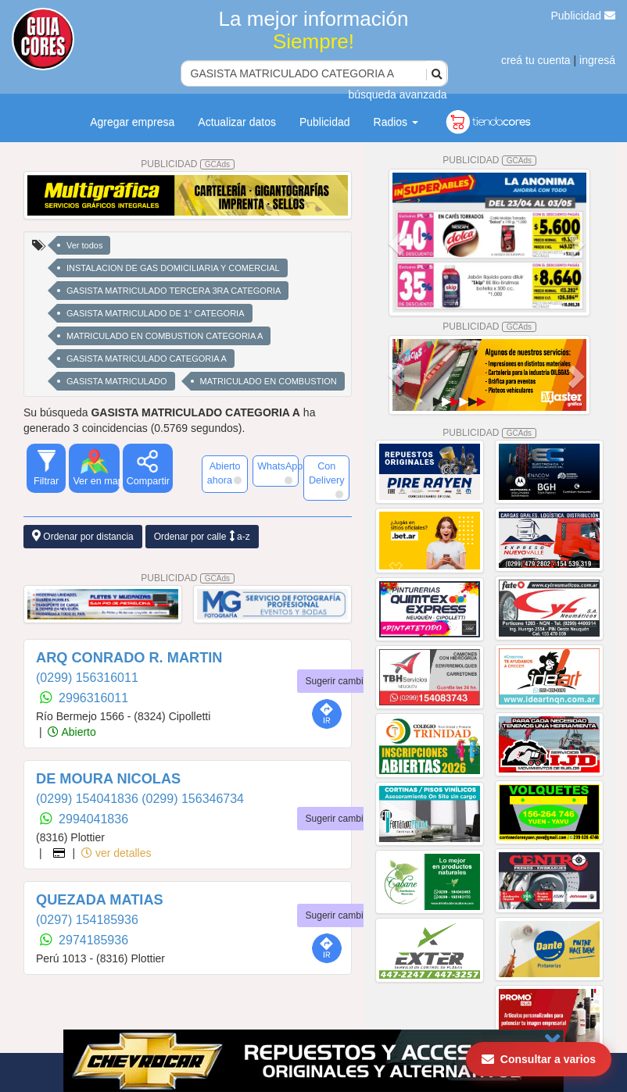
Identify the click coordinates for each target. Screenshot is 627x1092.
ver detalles (116, 853)
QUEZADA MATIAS (99, 900)
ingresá (597, 60)
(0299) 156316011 (87, 677)
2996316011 (93, 698)
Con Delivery (327, 479)
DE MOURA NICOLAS (108, 779)
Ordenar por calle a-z (202, 536)
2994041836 (93, 819)
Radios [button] (396, 122)
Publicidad (583, 15)
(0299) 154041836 (89, 798)
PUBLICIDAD (188, 164)
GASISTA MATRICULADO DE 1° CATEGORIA (155, 313)
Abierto (71, 732)
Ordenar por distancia (83, 536)
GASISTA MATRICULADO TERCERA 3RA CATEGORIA (173, 290)
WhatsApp (278, 472)
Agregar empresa (132, 122)
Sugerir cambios (340, 681)
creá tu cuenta (536, 60)
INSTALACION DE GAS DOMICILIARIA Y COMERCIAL (173, 268)
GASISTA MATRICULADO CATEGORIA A (146, 358)
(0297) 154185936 (87, 919)
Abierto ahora (224, 473)
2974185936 (93, 940)
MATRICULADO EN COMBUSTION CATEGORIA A (164, 336)
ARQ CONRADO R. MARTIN (129, 658)
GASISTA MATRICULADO (116, 381)
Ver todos (84, 245)
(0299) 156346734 (193, 798)
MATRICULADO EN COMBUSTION (268, 381)
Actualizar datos (237, 122)
